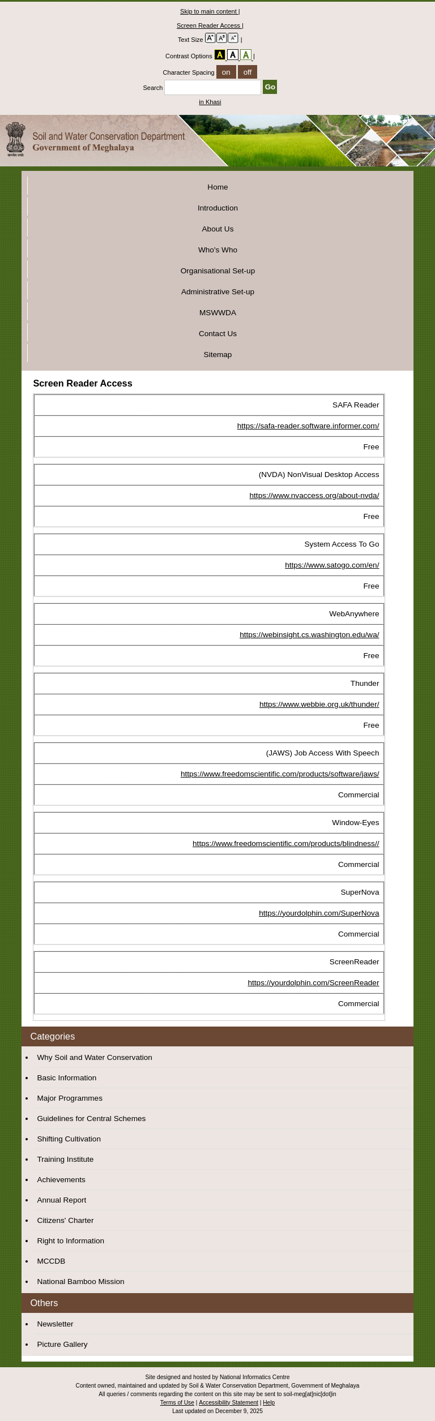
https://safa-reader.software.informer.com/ (308, 426)
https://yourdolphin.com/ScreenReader (313, 982)
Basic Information (66, 1078)
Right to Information (70, 1241)
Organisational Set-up (218, 271)
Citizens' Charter (65, 1220)
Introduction (218, 208)
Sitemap (218, 354)
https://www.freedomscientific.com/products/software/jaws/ (280, 774)
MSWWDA (217, 312)
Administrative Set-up (217, 291)
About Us (218, 229)
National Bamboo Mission (80, 1281)
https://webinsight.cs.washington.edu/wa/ (309, 634)
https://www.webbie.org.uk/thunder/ (319, 704)
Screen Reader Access (209, 25)
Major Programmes (70, 1098)
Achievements (61, 1179)
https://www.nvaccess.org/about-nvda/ (314, 495)
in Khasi (210, 101)
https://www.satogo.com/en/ (332, 565)
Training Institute (65, 1159)
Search (203, 87)
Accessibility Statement (228, 1402)
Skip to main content (209, 11)
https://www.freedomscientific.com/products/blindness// (286, 843)
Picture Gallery (62, 1344)
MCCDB (51, 1261)
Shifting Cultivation (69, 1139)
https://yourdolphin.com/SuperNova (319, 913)
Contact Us (218, 333)
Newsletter (55, 1324)
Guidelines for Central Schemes (91, 1118)
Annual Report (61, 1200)
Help (269, 1402)
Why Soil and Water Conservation (94, 1057)
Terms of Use (177, 1402)
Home (217, 187)
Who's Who (217, 250)
